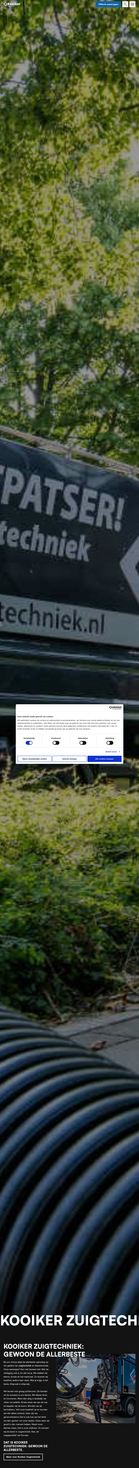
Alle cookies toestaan (104, 759)
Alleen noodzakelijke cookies (34, 759)
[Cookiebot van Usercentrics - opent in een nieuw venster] (111, 708)
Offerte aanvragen (108, 4)
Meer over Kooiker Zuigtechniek (23, 1456)
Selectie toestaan (69, 759)
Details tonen (111, 752)
